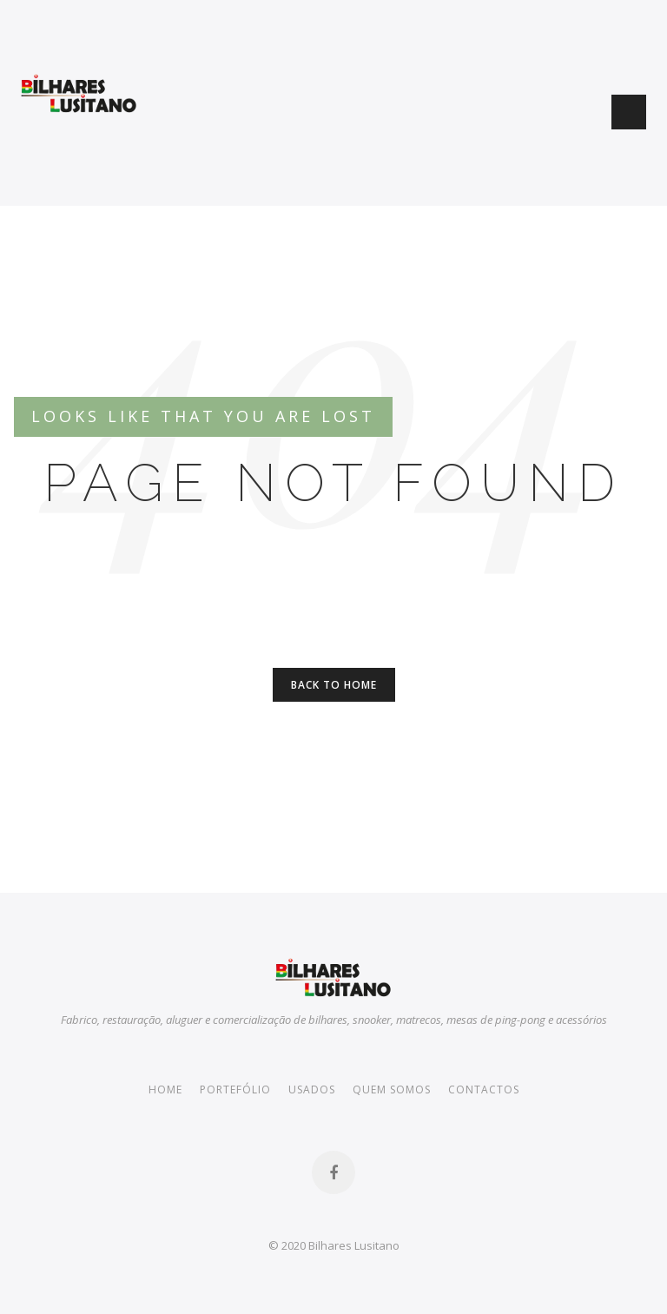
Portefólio (235, 1089)
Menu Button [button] (628, 112)
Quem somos (392, 1089)
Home (165, 1089)
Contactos (483, 1089)
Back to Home (334, 684)
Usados (311, 1089)
